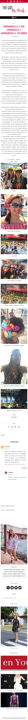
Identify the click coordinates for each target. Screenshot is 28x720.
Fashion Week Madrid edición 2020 (14, 708)
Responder (24, 468)
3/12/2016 (10, 474)
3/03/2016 (7, 448)
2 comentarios (14, 36)
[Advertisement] (14, 518)
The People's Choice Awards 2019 (14, 690)
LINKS (14, 672)
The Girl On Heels (10, 718)
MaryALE (10, 472)
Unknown (7, 446)
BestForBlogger (22, 718)
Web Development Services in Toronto (15, 464)
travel (14, 23)
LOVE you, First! (14, 648)
